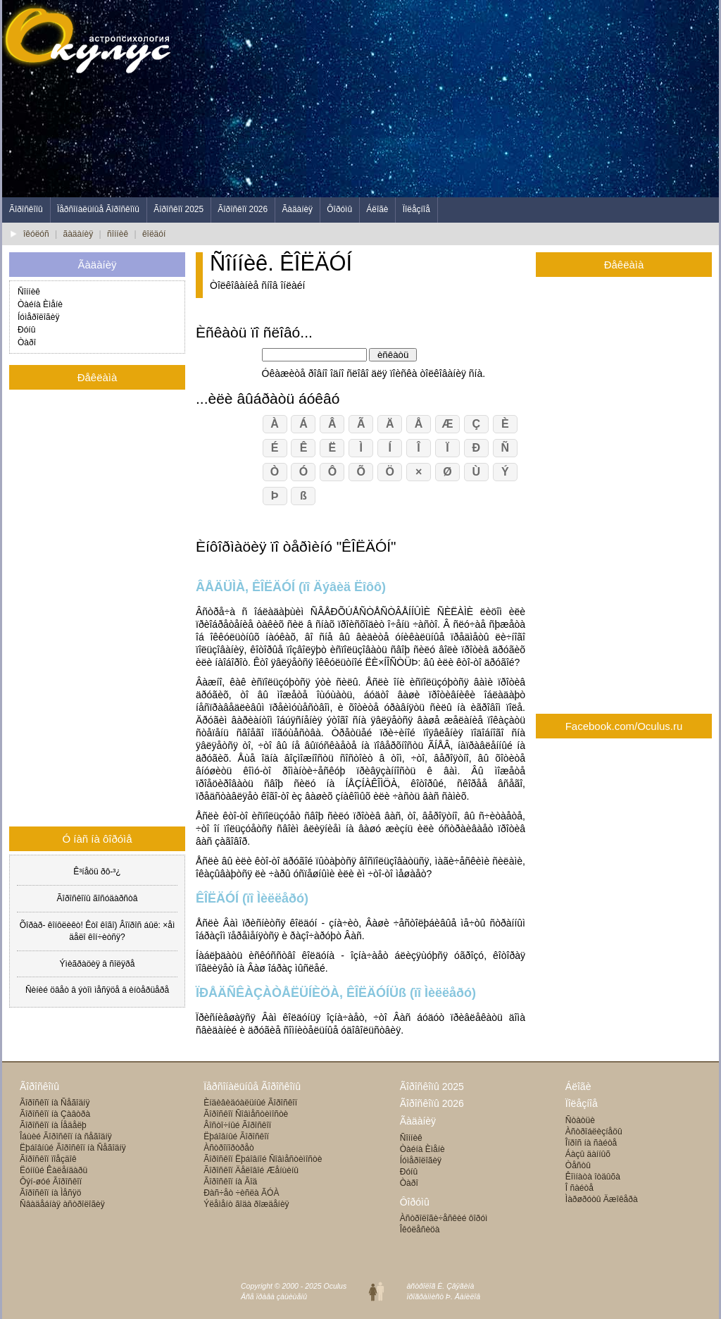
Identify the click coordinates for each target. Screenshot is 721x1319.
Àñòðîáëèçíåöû (593, 1132)
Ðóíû (26, 330)
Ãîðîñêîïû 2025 (432, 1086)
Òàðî (27, 342)
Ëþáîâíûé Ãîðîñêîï (236, 1136)
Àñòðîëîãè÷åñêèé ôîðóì (444, 1218)
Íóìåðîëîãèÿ (38, 317)
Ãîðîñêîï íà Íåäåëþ (53, 1125)
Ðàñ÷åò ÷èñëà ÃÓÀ (241, 1193)
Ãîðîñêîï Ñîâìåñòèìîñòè (245, 1114)
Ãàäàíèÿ (297, 209)
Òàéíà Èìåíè (40, 304)
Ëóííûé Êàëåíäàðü (53, 1170)
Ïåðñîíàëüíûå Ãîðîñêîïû (98, 209)
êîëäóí (153, 234)
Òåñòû (578, 1165)
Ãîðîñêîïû (26, 209)
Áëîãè (377, 209)
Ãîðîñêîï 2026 (243, 209)
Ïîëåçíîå (416, 209)
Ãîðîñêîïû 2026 (432, 1103)
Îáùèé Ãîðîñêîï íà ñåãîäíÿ (66, 1136)
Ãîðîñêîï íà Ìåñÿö (50, 1193)
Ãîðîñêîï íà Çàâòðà (55, 1114)
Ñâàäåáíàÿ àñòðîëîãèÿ (62, 1204)
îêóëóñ (36, 234)
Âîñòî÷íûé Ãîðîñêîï (237, 1125)
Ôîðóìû (339, 209)
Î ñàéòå (579, 1188)
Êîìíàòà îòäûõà (592, 1177)
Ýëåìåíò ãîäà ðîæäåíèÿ (246, 1204)
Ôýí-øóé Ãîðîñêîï (51, 1182)
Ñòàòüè (580, 1120)
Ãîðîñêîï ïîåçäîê (48, 1159)
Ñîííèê (29, 292)
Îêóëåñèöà (420, 1229)
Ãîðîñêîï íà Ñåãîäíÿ (54, 1103)
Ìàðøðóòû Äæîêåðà (601, 1199)
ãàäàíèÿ (78, 234)
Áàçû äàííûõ (587, 1154)
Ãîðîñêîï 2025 (178, 209)
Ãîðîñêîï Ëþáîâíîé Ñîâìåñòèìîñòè (262, 1159)
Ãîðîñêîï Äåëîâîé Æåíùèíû (251, 1170)
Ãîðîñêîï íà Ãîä (230, 1182)
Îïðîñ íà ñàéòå (591, 1143)
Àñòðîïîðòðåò (228, 1148)
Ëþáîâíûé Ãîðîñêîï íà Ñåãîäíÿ (73, 1148)
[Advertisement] (462, 98)
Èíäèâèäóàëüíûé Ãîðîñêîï (250, 1103)
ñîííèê (117, 234)
